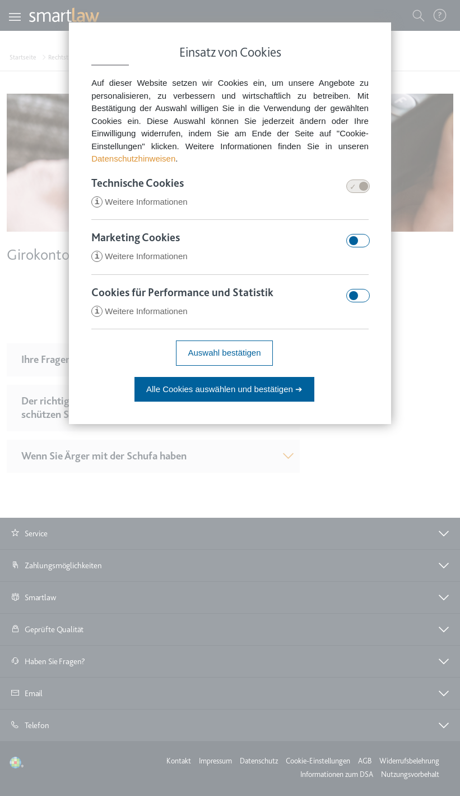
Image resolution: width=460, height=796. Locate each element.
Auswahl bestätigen (224, 354)
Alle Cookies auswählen (224, 390)
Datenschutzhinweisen (133, 158)
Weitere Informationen (139, 202)
